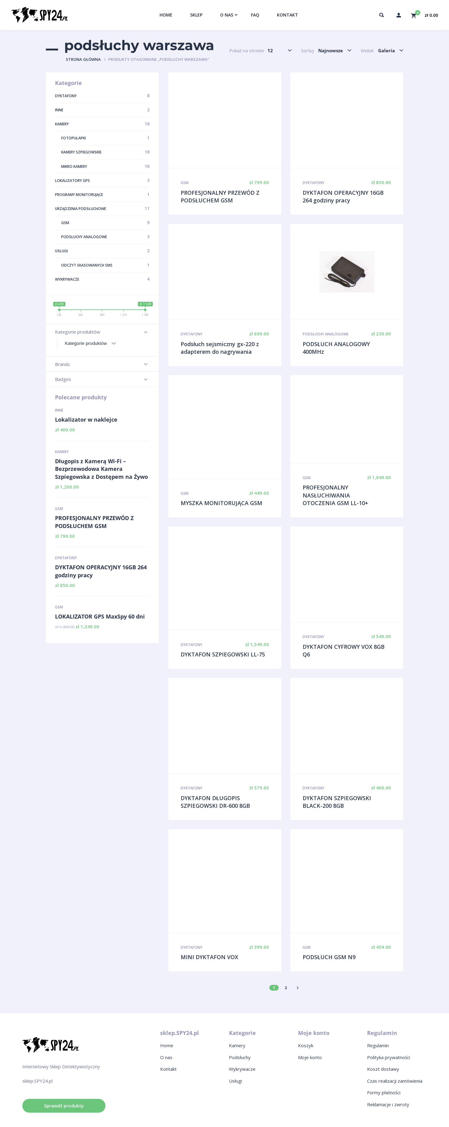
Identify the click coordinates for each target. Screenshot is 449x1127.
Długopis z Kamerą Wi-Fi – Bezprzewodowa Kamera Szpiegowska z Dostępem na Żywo (101, 468)
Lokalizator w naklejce (86, 419)
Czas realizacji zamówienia (394, 1081)
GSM (59, 508)
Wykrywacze (242, 1069)
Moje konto (310, 1057)
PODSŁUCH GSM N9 (329, 957)
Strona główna (83, 59)
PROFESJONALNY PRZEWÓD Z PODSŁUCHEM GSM (94, 522)
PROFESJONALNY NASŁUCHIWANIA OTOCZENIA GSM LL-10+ (335, 495)
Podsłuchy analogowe (325, 334)
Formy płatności (383, 1092)
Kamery (62, 451)
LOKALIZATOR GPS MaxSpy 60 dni (100, 616)
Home (166, 1045)
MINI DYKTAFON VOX (209, 957)
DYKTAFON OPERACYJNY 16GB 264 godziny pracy (101, 571)
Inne (59, 410)
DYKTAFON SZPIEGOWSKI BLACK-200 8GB (337, 802)
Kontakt (168, 1069)
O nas (166, 1057)
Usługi (235, 1081)
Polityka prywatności (388, 1057)
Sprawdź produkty (64, 1106)
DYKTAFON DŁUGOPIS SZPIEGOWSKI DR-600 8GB (215, 802)
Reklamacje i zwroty (388, 1104)
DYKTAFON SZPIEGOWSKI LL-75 (223, 654)
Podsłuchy (240, 1057)
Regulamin (378, 1045)
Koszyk (305, 1045)
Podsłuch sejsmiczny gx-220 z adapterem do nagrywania (220, 348)
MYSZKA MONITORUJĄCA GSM (221, 503)
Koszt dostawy (383, 1069)
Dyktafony (66, 557)
